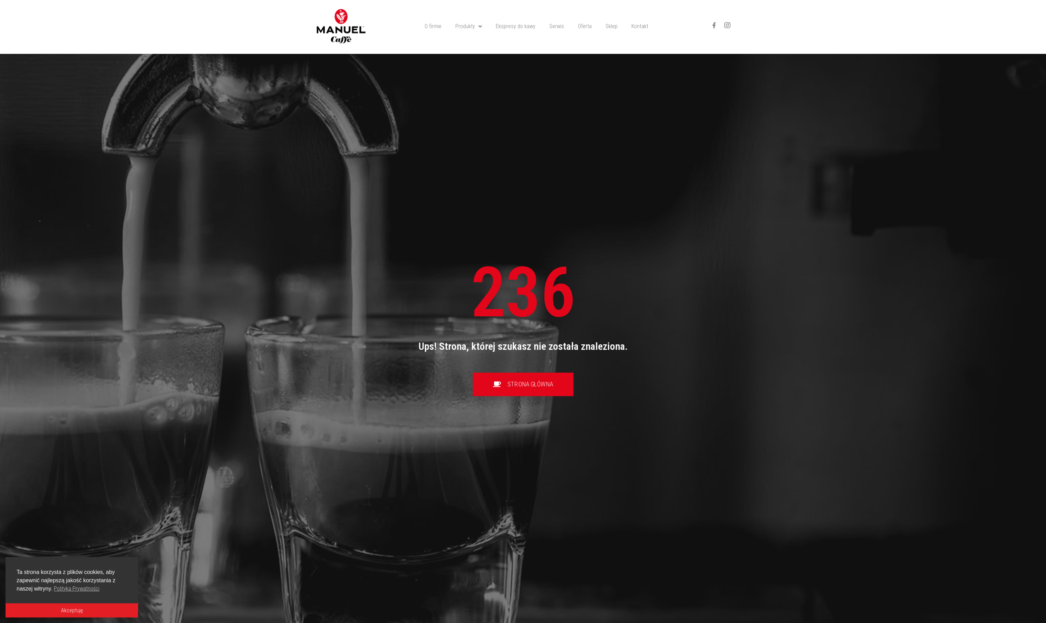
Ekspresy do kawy (515, 16)
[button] (523, 384)
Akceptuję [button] (72, 610)
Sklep (612, 16)
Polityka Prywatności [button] (76, 588)
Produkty (468, 16)
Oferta (585, 16)
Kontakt (639, 16)
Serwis (556, 16)
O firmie (433, 16)
